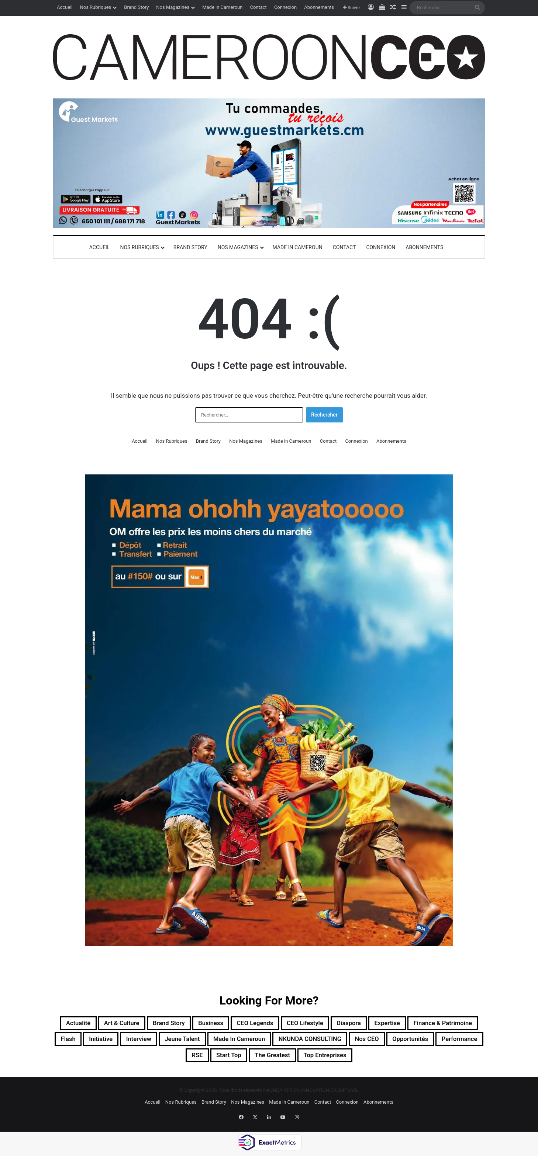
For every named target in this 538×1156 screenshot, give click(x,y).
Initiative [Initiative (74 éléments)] (193, 1041)
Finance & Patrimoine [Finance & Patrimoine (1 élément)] (96, 1041)
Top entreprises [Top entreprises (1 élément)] (414, 1059)
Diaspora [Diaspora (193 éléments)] (405, 1024)
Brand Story (136, 7)
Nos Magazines (172, 7)
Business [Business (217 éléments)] (243, 1024)
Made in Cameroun (222, 7)
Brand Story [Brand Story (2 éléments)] (193, 1024)
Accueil (64, 7)
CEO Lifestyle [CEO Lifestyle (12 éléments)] (354, 1024)
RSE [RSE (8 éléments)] (264, 1059)
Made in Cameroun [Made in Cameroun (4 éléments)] (355, 1041)
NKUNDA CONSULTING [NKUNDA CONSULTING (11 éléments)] (439, 1041)
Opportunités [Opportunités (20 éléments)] (163, 1059)
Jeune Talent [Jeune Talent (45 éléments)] (288, 1041)
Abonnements (319, 7)
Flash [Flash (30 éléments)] (154, 1041)
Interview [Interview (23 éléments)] (237, 1041)
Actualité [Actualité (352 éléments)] (87, 1024)
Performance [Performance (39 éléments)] (221, 1059)
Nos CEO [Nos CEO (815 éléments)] (112, 1059)
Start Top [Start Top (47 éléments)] (301, 1059)
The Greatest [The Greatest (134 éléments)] (352, 1059)
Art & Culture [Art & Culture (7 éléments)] (138, 1024)
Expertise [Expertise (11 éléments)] (450, 1024)
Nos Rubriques (95, 7)
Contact (258, 7)
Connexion (285, 7)
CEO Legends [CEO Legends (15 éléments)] (295, 1024)
